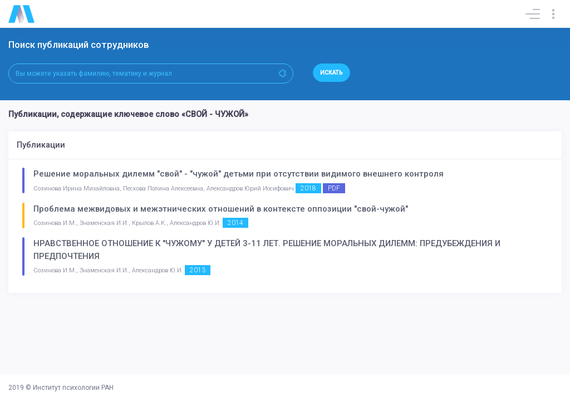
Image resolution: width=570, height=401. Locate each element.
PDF (334, 188)
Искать (331, 73)
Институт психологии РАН (73, 388)
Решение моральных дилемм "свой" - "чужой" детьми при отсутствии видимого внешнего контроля (238, 174)
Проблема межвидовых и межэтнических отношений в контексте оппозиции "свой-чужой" (220, 209)
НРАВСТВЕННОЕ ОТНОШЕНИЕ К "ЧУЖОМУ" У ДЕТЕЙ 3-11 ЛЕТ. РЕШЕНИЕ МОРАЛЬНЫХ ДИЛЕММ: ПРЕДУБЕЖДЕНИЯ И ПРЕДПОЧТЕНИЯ (266, 249)
